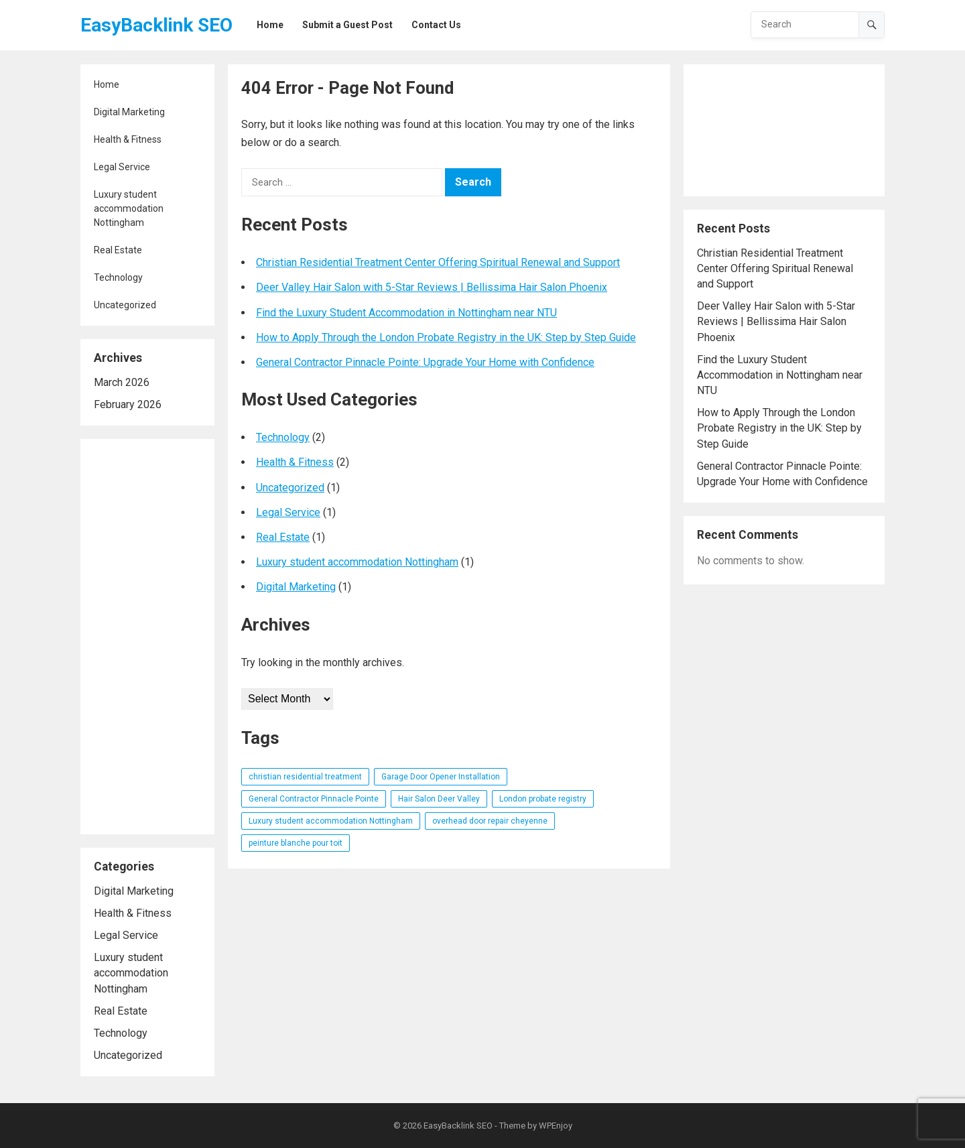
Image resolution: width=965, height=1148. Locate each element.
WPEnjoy (555, 1126)
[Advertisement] (147, 636)
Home (106, 84)
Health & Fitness (128, 139)
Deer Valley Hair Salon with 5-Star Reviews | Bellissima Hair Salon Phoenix (431, 287)
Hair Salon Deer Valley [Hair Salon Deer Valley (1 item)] (439, 799)
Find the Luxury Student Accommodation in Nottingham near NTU (406, 312)
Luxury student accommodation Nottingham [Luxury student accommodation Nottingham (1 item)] (331, 821)
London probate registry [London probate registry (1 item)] (542, 799)
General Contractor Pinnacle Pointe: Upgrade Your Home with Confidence (425, 362)
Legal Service (122, 167)
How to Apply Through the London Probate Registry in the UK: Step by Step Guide (446, 337)
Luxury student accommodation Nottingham (129, 208)
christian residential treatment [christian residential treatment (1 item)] (305, 776)
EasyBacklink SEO (156, 25)
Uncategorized (125, 305)
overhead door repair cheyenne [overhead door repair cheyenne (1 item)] (490, 821)
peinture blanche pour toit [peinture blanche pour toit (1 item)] (295, 843)
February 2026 (128, 404)
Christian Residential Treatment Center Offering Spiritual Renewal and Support (438, 262)
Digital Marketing (129, 112)
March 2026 (121, 382)
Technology (118, 277)
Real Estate (118, 250)
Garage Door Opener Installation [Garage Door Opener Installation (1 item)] (440, 776)
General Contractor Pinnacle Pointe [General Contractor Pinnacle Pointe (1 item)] (314, 799)
